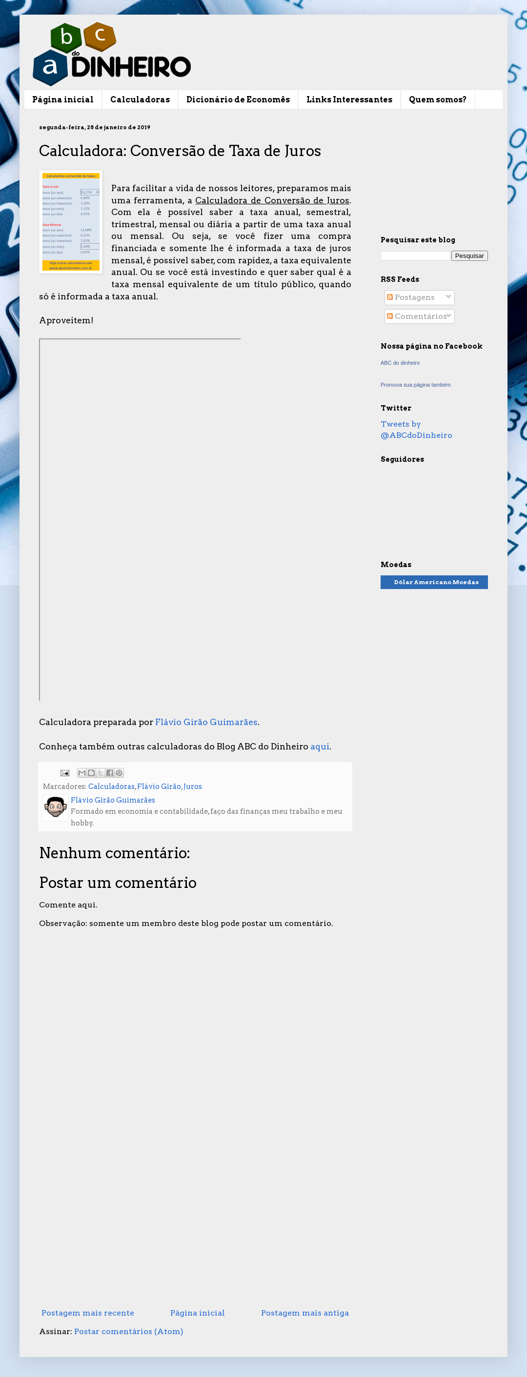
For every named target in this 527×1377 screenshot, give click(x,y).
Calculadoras (140, 99)
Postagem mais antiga (305, 1313)
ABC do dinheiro (400, 363)
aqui (319, 746)
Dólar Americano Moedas (436, 582)
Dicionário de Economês (238, 99)
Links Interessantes (349, 99)
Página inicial (63, 99)
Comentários (417, 316)
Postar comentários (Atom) (128, 1331)
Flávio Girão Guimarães (206, 722)
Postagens (411, 297)
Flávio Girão (159, 786)
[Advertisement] (195, 1224)
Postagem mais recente (87, 1313)
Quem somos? (438, 99)
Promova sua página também (416, 385)
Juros (192, 786)
